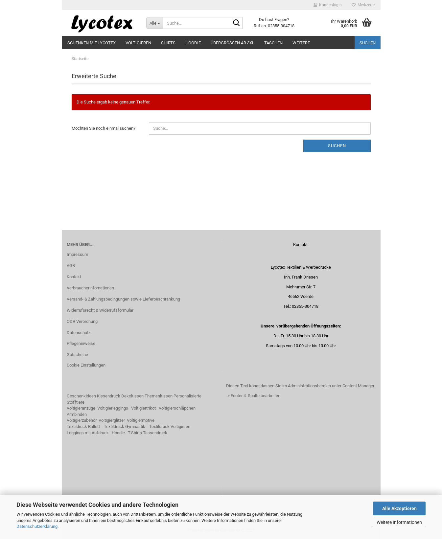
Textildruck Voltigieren (169, 426)
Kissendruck (108, 395)
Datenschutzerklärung (37, 526)
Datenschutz (78, 332)
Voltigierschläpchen (177, 408)
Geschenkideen (81, 395)
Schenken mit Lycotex (91, 42)
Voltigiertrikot (143, 408)
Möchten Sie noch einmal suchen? (103, 128)
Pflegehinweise (81, 343)
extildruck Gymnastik (125, 426)
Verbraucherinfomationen (90, 287)
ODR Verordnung (82, 321)
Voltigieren (138, 42)
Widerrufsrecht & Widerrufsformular (100, 310)
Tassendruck (155, 432)
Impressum (77, 254)
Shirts (168, 42)
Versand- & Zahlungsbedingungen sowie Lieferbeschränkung (123, 299)
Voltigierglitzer (112, 420)
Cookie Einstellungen (86, 365)
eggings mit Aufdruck (89, 432)
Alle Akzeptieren (399, 508)
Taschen (273, 42)
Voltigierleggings (112, 408)
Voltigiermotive (140, 420)
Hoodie (193, 42)
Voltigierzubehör (82, 420)
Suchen (368, 42)
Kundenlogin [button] (328, 5)
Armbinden (77, 414)
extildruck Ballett (84, 426)
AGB (71, 265)
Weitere (301, 42)
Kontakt (74, 276)
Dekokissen (132, 395)
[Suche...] (154, 23)
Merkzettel (364, 5)
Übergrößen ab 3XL (232, 42)
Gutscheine (77, 354)
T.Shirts (135, 432)
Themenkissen (159, 395)
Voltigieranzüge (81, 408)
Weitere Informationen (399, 522)
